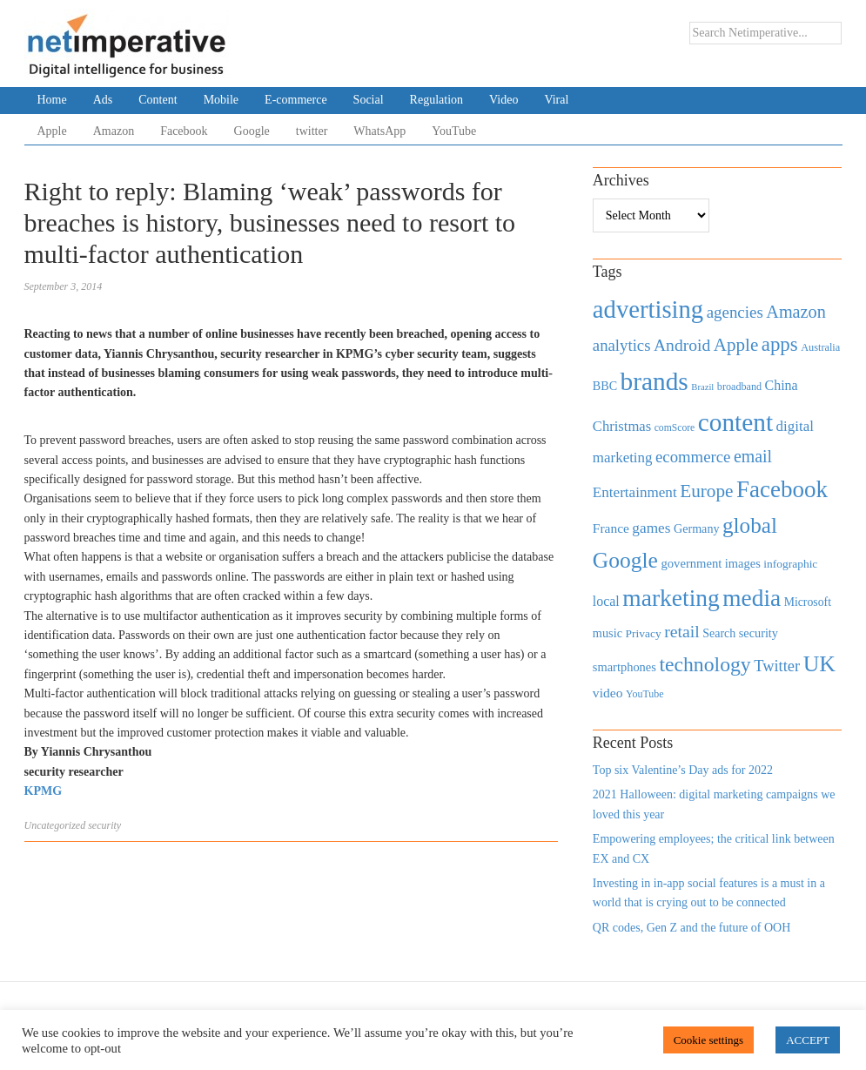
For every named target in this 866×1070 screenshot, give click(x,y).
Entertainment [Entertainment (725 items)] (635, 492)
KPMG (43, 790)
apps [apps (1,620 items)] (780, 344)
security (104, 825)
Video (503, 99)
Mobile (221, 99)
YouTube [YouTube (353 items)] (645, 694)
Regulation (436, 99)
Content (157, 99)
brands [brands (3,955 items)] (654, 381)
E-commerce (296, 99)
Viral (556, 99)
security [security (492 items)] (758, 633)
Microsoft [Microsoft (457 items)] (807, 602)
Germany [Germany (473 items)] (697, 528)
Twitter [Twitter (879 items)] (777, 666)
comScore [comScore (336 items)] (675, 428)
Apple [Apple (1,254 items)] (736, 344)
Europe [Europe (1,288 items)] (706, 491)
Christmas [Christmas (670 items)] (622, 426)
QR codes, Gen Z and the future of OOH (691, 927)
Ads (103, 99)
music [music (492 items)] (607, 633)
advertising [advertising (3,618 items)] (648, 309)
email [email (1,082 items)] (753, 456)
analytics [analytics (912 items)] (622, 345)
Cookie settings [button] (709, 1039)
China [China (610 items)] (781, 385)
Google (252, 131)
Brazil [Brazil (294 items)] (702, 387)
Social (368, 99)
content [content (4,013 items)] (735, 422)
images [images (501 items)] (743, 563)
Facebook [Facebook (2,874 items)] (782, 489)
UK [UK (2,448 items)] (819, 663)
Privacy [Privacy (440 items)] (643, 633)
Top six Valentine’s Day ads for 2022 (683, 770)
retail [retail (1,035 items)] (682, 631)
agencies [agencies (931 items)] (735, 312)
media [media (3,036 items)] (751, 598)
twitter (312, 131)
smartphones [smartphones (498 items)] (624, 667)
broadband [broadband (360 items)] (739, 386)
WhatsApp (379, 131)
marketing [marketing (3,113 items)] (671, 597)
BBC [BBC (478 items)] (605, 386)
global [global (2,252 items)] (749, 525)
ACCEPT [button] (807, 1039)
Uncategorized (55, 825)
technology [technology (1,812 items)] (704, 664)
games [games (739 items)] (651, 528)
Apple (52, 131)
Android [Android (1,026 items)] (682, 345)
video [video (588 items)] (608, 692)
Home (52, 99)
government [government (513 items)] (691, 563)
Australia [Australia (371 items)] (820, 347)
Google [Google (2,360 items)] (625, 560)
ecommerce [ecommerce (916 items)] (692, 457)
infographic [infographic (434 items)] (790, 563)
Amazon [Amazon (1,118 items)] (796, 311)
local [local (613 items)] (606, 601)
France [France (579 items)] (611, 528)
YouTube (454, 131)
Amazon (113, 131)
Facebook (183, 131)
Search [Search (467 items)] (718, 633)
